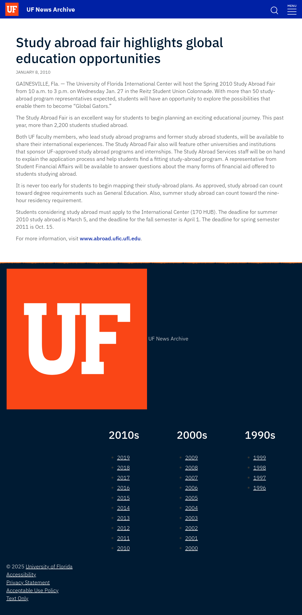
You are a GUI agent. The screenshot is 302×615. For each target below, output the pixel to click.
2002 (191, 528)
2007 (191, 477)
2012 (123, 528)
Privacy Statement (28, 582)
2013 (123, 517)
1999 (259, 457)
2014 (123, 507)
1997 (259, 477)
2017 (123, 477)
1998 (259, 467)
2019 (123, 457)
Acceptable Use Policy (32, 590)
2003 (191, 517)
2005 (191, 497)
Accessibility (21, 574)
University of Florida (49, 566)
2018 (123, 467)
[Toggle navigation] (292, 9)
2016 (123, 487)
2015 (123, 497)
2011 (123, 538)
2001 (191, 538)
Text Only (17, 598)
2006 (191, 487)
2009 (191, 457)
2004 (191, 507)
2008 (191, 467)
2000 (191, 548)
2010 (123, 548)
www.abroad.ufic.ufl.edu (110, 238)
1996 (259, 487)
